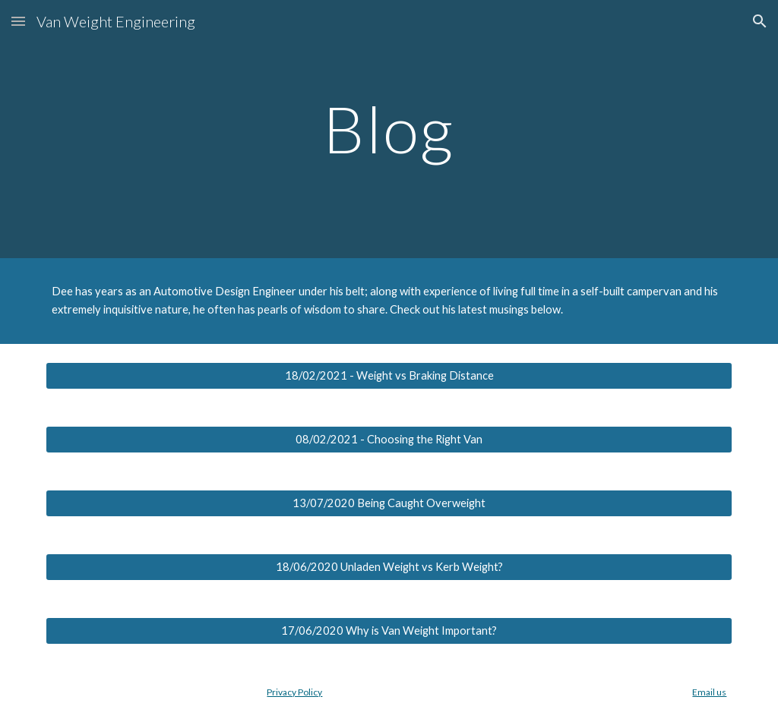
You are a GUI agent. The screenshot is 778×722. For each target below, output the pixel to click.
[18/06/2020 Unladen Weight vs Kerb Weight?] (389, 567)
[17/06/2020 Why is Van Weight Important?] (389, 630)
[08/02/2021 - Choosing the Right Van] (389, 439)
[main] (389, 128)
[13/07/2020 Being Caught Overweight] (389, 503)
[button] (18, 21)
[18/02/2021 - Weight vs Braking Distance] (389, 375)
